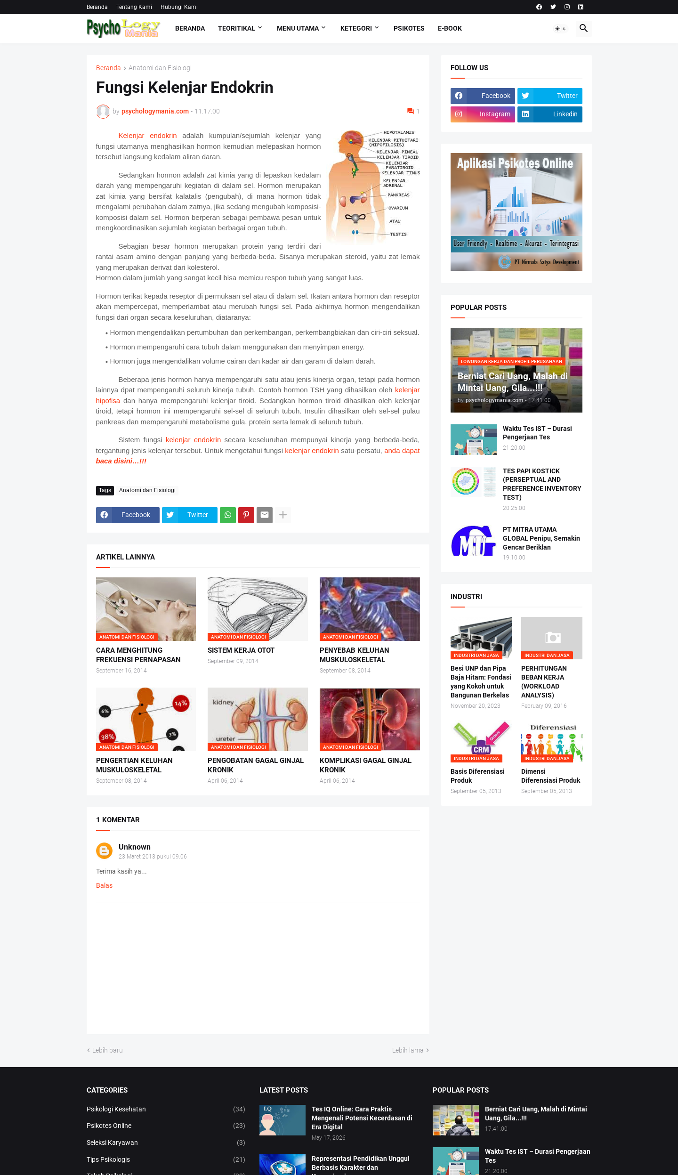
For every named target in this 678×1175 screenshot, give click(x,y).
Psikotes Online (166, 1126)
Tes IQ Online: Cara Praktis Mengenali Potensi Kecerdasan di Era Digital (362, 1118)
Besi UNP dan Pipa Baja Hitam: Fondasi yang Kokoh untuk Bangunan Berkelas (481, 681)
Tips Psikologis (166, 1160)
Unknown (135, 847)
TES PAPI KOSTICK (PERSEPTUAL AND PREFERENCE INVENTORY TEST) (542, 484)
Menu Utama (298, 28)
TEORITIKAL (236, 28)
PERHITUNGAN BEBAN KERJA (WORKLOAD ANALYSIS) (544, 681)
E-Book (450, 28)
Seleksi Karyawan (166, 1143)
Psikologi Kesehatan (166, 1109)
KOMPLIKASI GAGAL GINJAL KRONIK (366, 765)
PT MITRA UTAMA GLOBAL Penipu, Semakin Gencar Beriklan (541, 538)
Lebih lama (408, 1050)
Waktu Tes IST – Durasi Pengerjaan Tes (537, 433)
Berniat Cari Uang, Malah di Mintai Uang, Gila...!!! (536, 1113)
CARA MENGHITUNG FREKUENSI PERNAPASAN (138, 655)
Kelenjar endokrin (148, 135)
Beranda (97, 7)
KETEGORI (356, 28)
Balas (104, 885)
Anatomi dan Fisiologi (160, 68)
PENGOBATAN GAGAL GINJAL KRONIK (256, 765)
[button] (561, 28)
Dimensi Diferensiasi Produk (550, 776)
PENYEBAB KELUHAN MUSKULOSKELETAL (354, 655)
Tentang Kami (134, 7)
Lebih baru (107, 1050)
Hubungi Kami (179, 7)
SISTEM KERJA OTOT (241, 650)
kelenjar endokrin (193, 440)
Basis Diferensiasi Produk (478, 776)
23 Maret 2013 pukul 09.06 (153, 856)
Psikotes (409, 28)
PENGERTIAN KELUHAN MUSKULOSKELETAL (134, 765)
